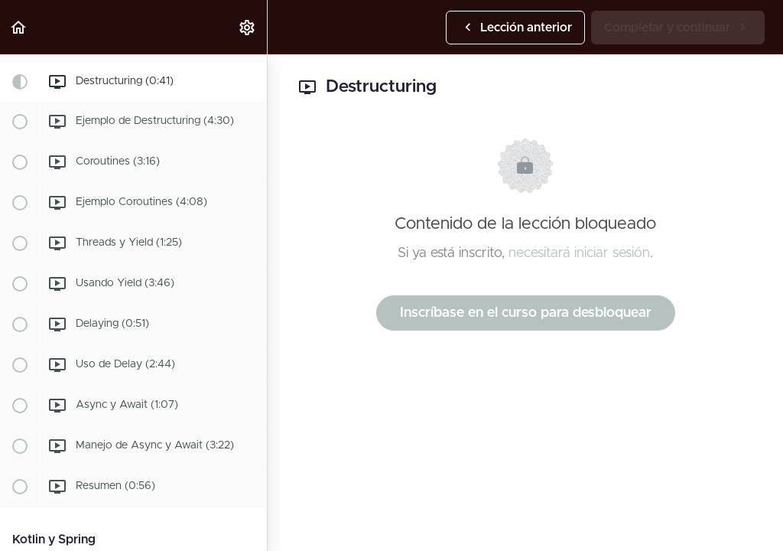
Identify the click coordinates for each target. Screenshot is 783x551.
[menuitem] (248, 27)
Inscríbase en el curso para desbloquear (525, 313)
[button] (19, 27)
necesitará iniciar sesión (579, 253)
